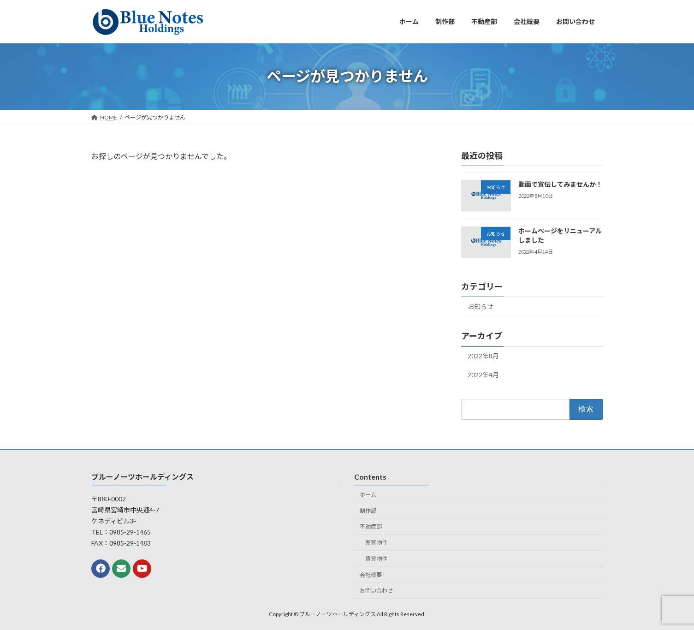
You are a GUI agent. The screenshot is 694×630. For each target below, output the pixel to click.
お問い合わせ (376, 590)
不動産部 (371, 526)
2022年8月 (483, 356)
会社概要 (371, 574)
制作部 (368, 510)
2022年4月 (483, 375)
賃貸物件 (376, 558)
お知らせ (480, 306)
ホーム (368, 494)
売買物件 (376, 542)
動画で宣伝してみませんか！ (560, 184)
